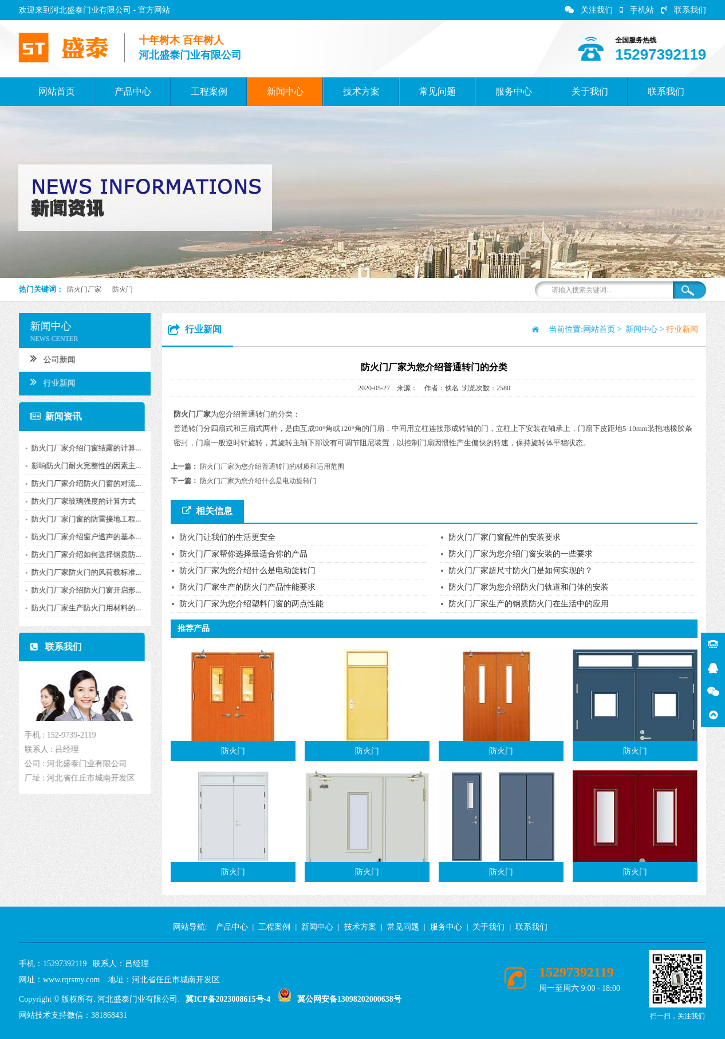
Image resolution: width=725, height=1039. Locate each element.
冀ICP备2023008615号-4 (228, 999)
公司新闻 (48, 358)
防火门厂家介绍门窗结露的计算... (82, 448)
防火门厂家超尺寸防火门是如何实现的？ (520, 570)
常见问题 (437, 91)
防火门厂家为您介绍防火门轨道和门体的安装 (528, 587)
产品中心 (133, 91)
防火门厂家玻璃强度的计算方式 (79, 501)
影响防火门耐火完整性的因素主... (82, 465)
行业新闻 (48, 381)
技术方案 (361, 91)
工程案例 (209, 91)
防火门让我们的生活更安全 (227, 537)
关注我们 (589, 10)
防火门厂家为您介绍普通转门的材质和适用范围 (272, 466)
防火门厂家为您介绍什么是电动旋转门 (258, 481)
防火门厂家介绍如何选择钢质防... (82, 554)
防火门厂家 (84, 289)
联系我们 (683, 10)
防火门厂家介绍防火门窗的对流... (82, 483)
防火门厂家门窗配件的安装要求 (504, 537)
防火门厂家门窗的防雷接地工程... (82, 519)
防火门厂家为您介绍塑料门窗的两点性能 (251, 603)
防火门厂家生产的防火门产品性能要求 (247, 587)
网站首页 (56, 91)
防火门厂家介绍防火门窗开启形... (82, 590)
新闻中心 (285, 91)
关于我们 (590, 91)
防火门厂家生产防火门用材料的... (82, 607)
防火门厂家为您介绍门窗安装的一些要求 (520, 554)
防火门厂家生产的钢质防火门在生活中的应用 (528, 603)
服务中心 (513, 91)
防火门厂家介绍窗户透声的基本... (82, 536)
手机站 (637, 10)
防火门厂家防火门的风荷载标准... (82, 572)
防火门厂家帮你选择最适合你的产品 (243, 554)
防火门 (122, 289)
